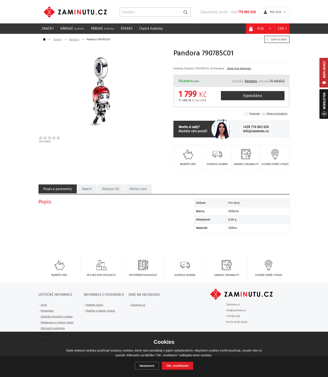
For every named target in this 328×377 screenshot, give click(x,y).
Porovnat (254, 113)
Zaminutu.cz (138, 304)
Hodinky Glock (94, 304)
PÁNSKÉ (102, 28)
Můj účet (275, 12)
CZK (281, 28)
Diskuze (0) (110, 189)
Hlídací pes (137, 189)
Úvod (44, 304)
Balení (86, 189)
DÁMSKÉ (72, 28)
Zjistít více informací (239, 68)
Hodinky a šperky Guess (100, 310)
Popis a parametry (57, 189)
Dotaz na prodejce (276, 113)
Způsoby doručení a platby (57, 316)
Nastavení (147, 365)
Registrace (47, 310)
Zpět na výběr (279, 39)
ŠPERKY (127, 28)
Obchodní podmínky (53, 328)
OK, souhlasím (177, 365)
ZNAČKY (48, 28)
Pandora (74, 39)
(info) (196, 81)
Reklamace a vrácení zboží (57, 322)
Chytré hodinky (151, 28)
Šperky (58, 39)
